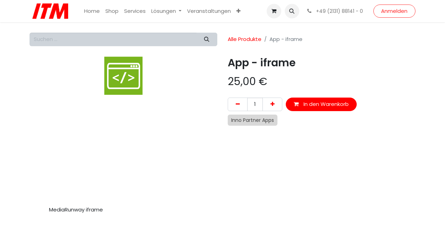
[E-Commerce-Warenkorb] (274, 11)
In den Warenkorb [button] (321, 104)
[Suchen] (206, 39)
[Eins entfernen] (238, 104)
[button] (292, 11)
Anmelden (394, 11)
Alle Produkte (244, 39)
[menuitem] (92, 11)
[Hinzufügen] (272, 104)
